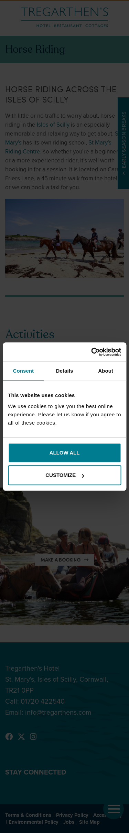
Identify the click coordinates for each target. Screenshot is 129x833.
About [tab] (105, 371)
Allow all (65, 453)
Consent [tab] (23, 371)
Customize (64, 475)
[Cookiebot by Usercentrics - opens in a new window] (92, 352)
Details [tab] (64, 371)
